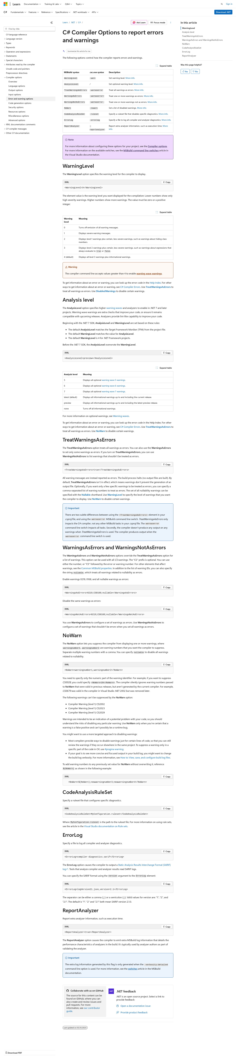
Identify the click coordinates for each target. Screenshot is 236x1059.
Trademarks (125, 1049)
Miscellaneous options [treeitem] (18, 115)
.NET (73, 22)
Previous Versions (27, 1049)
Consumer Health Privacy (86, 1049)
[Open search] (222, 4)
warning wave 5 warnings (113, 380)
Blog (41, 1049)
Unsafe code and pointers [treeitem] (18, 68)
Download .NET (223, 12)
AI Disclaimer (10, 1049)
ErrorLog (186, 51)
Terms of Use (110, 1049)
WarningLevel (188, 28)
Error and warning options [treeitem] (20, 98)
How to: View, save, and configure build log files (145, 757)
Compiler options (157, 146)
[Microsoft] (6, 4)
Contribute (54, 1049)
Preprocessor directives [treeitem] (16, 73)
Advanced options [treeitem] (16, 120)
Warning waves (121, 415)
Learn (65, 22)
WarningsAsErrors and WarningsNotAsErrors (202, 39)
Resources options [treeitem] (16, 111)
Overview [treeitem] (12, 81)
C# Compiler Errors (130, 286)
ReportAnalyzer (189, 55)
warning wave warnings (149, 273)
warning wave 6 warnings (113, 385)
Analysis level (188, 32)
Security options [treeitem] (15, 107)
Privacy (65, 1049)
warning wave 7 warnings (113, 391)
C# (79, 22)
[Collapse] (51, 22)
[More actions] (170, 22)
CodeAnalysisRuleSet (191, 47)
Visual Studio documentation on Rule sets (105, 826)
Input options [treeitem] (14, 94)
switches (132, 968)
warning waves (114, 307)
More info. (130, 77)
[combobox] (29, 28)
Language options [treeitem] (16, 85)
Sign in (229, 3)
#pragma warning (114, 749)
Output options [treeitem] (15, 90)
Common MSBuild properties (96, 568)
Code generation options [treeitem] (19, 103)
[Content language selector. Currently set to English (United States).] (17, 1042)
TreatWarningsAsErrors (192, 36)
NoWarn (186, 43)
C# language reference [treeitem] (16, 34)
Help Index (155, 282)
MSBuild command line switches (141, 150)
